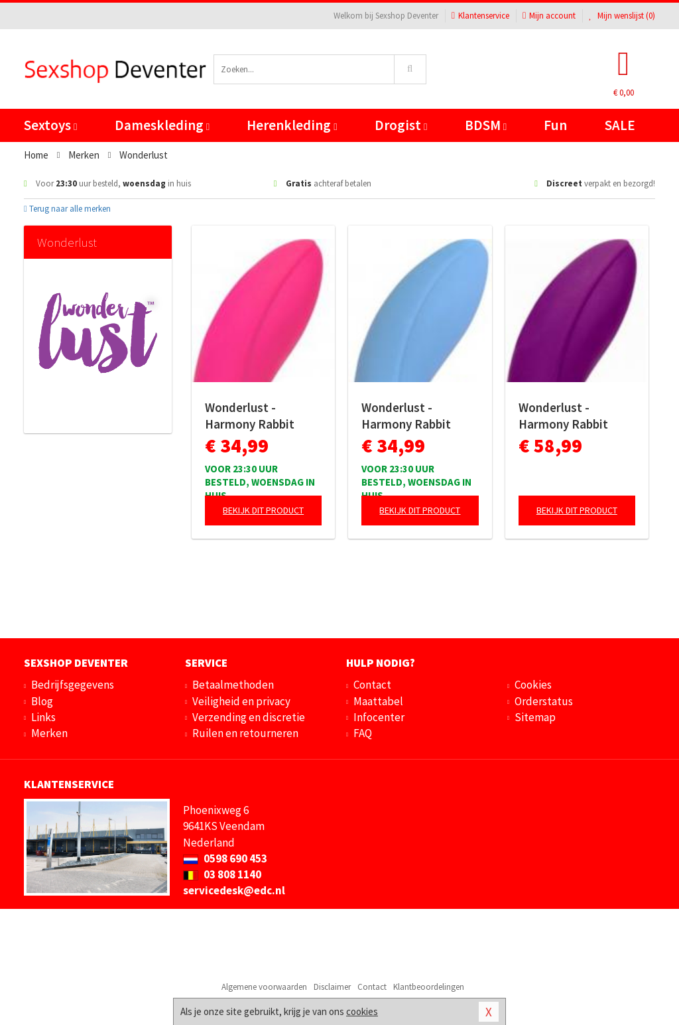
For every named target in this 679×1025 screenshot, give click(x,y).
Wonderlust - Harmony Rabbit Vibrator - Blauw (406, 416)
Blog (42, 701)
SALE (620, 125)
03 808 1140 (222, 874)
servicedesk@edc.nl (234, 890)
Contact (372, 684)
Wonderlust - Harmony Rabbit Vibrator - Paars (563, 416)
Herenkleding (292, 125)
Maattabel (378, 701)
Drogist (401, 125)
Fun (555, 125)
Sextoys (50, 125)
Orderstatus (544, 701)
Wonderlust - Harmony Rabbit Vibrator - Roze (249, 416)
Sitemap (535, 717)
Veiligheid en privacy (241, 701)
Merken (49, 733)
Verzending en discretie (248, 717)
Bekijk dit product (263, 510)
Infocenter (378, 717)
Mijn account (549, 15)
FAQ (362, 733)
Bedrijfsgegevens (72, 684)
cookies (362, 1011)
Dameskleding (162, 125)
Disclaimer (332, 986)
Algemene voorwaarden (264, 986)
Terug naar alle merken (67, 208)
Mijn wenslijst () (622, 15)
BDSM (486, 125)
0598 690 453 (225, 858)
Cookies (533, 684)
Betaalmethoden (233, 684)
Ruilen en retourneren (245, 733)
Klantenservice (480, 15)
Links (43, 717)
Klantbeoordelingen (428, 986)
